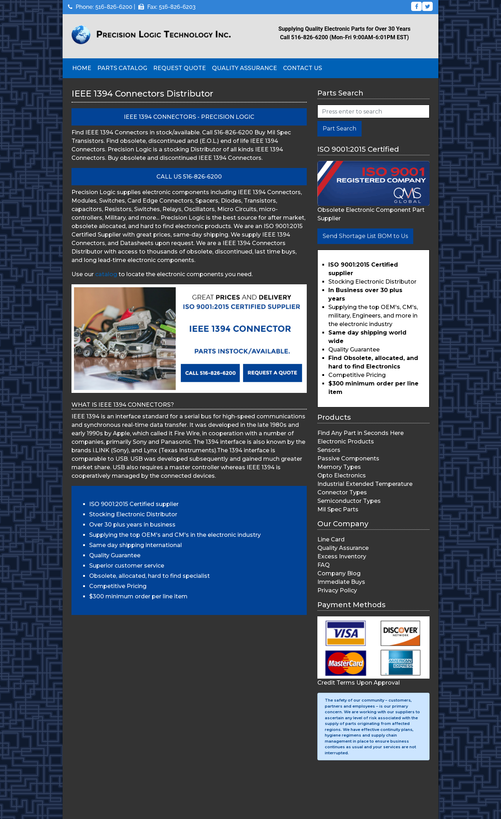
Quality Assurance (244, 68)
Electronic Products (345, 441)
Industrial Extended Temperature (365, 484)
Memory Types (339, 467)
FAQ (323, 565)
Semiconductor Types (349, 501)
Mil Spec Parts (337, 509)
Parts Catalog (122, 68)
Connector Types (342, 492)
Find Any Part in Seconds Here (360, 433)
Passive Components (348, 458)
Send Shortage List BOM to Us (365, 236)
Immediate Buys (341, 582)
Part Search (339, 128)
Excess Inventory (341, 556)
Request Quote (179, 68)
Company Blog (339, 573)
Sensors (328, 450)
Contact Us (302, 68)
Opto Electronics (341, 475)
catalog (106, 274)
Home (81, 68)
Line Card (331, 539)
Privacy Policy (337, 590)
